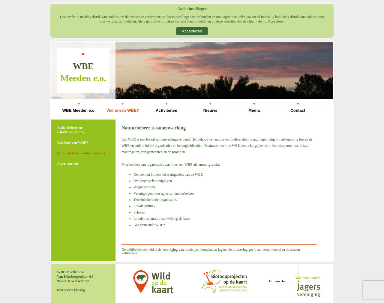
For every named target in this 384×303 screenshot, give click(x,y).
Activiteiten (166, 110)
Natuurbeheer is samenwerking (81, 153)
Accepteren (192, 31)
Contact (297, 110)
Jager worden (67, 164)
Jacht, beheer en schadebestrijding (70, 130)
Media (254, 110)
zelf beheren (127, 21)
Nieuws (210, 110)
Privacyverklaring (71, 290)
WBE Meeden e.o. (78, 110)
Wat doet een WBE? (72, 143)
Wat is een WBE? (122, 110)
